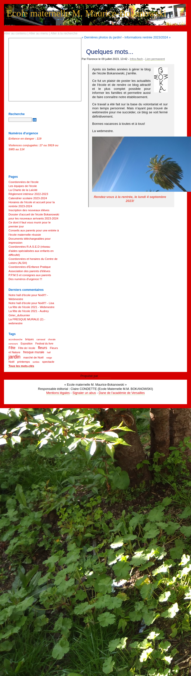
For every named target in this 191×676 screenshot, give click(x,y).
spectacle (48, 361)
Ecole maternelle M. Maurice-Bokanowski (86, 13)
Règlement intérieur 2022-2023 (28, 193)
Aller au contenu (15, 33)
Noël (12, 361)
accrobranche (16, 339)
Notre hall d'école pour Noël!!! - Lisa (31, 303)
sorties (36, 362)
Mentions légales (58, 393)
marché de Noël (33, 357)
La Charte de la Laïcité (23, 189)
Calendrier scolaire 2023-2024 (28, 198)
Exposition (27, 343)
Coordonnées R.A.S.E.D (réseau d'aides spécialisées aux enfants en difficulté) (31, 250)
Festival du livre (44, 343)
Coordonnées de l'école (24, 181)
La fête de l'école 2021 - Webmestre (32, 307)
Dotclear (104, 376)
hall (49, 352)
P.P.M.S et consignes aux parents (30, 275)
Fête (12, 348)
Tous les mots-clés (21, 365)
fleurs (42, 347)
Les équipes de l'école (23, 185)
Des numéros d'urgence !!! (25, 279)
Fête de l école (26, 348)
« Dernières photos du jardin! (102, 37)
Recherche (17, 114)
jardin (15, 356)
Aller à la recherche (64, 33)
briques (29, 339)
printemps (23, 361)
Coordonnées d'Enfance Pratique (30, 266)
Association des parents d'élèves (29, 271)
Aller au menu (38, 33)
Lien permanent (155, 58)
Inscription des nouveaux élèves (29, 210)
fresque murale (33, 352)
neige (49, 357)
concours (13, 343)
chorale (52, 339)
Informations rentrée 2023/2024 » (147, 37)
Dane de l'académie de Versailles (122, 393)
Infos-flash (136, 58)
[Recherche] (20, 120)
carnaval (41, 339)
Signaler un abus (84, 393)
